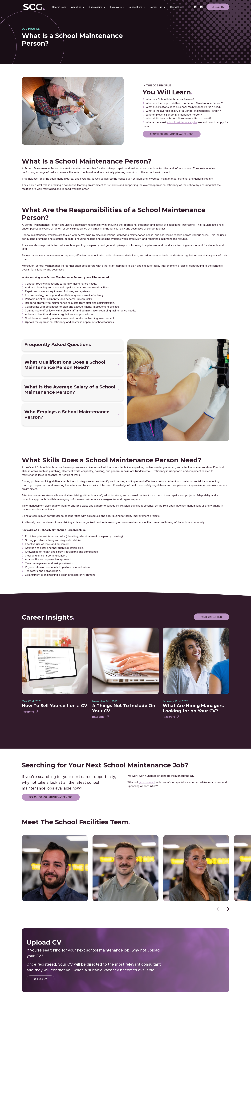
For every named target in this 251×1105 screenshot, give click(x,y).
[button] (227, 909)
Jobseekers (136, 7)
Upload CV (217, 7)
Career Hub (156, 7)
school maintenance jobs (182, 122)
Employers (116, 7)
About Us (76, 7)
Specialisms (96, 7)
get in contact (147, 782)
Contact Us (176, 7)
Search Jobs (59, 7)
